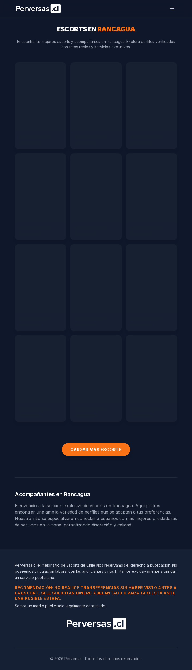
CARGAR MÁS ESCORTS (96, 449)
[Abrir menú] (172, 8)
